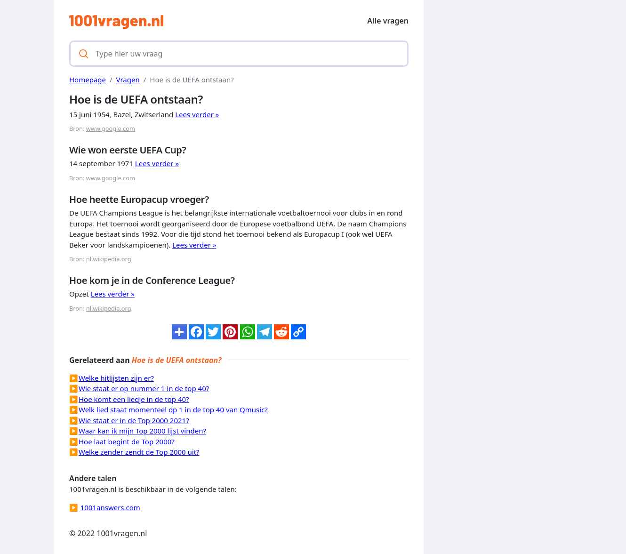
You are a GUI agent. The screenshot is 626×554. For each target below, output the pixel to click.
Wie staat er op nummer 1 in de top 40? (144, 388)
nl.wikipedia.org (108, 259)
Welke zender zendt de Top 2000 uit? (139, 452)
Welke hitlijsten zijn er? (116, 378)
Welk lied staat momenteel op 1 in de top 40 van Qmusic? (173, 409)
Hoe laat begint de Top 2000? (127, 441)
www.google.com (110, 128)
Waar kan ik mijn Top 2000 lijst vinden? (142, 430)
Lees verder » (197, 114)
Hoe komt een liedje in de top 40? (134, 399)
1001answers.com (110, 507)
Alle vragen (388, 21)
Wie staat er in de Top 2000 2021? (134, 420)
